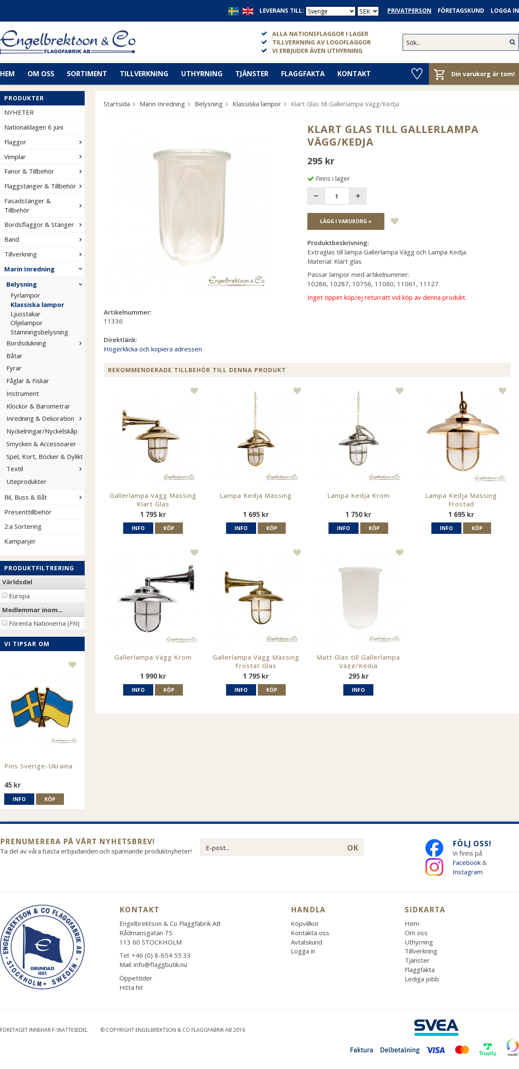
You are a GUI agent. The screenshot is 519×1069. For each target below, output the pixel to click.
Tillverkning (144, 73)
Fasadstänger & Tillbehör (44, 205)
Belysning (45, 284)
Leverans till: (282, 10)
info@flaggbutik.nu (160, 964)
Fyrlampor (25, 295)
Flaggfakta (303, 73)
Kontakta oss (310, 932)
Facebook (466, 862)
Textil (45, 468)
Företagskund (461, 10)
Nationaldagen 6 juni (33, 127)
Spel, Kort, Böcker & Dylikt (44, 456)
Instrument (22, 393)
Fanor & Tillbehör (44, 171)
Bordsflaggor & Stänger (44, 224)
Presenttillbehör (28, 512)
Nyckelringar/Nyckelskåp (41, 431)
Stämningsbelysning (39, 332)
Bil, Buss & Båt (44, 497)
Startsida (117, 103)
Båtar (14, 355)
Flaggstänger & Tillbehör (44, 186)
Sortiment (87, 73)
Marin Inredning (44, 269)
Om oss (41, 73)
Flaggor (44, 142)
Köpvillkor (305, 923)
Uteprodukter (26, 481)
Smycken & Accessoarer (41, 443)
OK (352, 847)
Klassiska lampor (37, 304)
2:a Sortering (22, 526)
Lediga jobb (422, 979)
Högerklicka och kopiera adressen (153, 349)
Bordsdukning (45, 343)
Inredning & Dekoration (45, 418)
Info (19, 799)
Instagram (468, 871)
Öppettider (135, 978)
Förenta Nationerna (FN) (44, 623)
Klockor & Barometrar (38, 406)
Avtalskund (306, 942)
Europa (19, 595)
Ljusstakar (26, 313)
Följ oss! (472, 843)
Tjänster (251, 73)
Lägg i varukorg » (346, 221)
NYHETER (19, 112)
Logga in (505, 10)
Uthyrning (202, 73)
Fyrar (14, 368)
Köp (49, 799)
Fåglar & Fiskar (27, 380)
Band (44, 239)
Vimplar (44, 156)
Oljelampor (27, 322)
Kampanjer (20, 541)
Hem (412, 923)
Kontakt (354, 73)
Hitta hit (131, 987)
